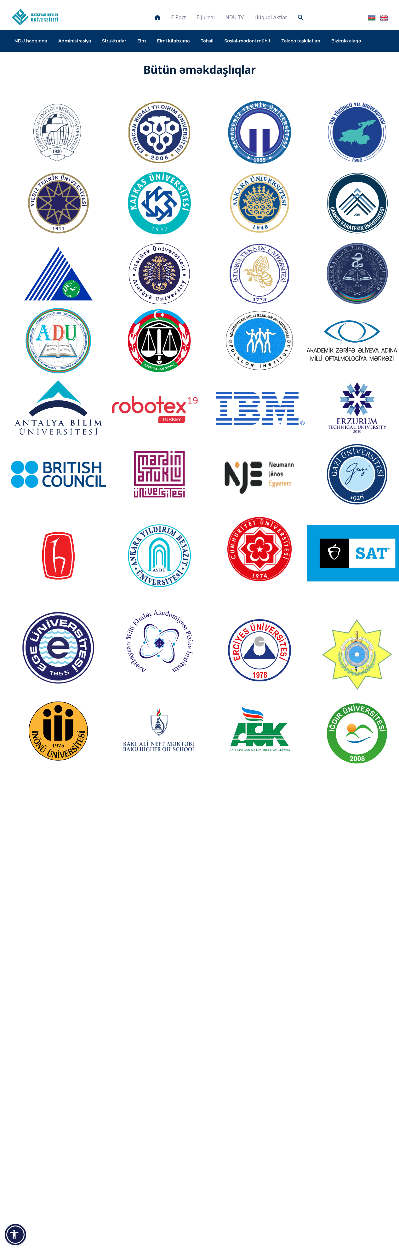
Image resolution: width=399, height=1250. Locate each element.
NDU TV (234, 17)
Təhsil (207, 41)
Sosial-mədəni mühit (248, 41)
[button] (15, 1234)
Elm (141, 41)
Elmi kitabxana (173, 41)
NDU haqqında (31, 41)
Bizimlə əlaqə (346, 41)
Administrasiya (74, 41)
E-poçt (178, 17)
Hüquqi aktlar (270, 17)
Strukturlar (114, 41)
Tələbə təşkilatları (301, 41)
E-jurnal (206, 17)
